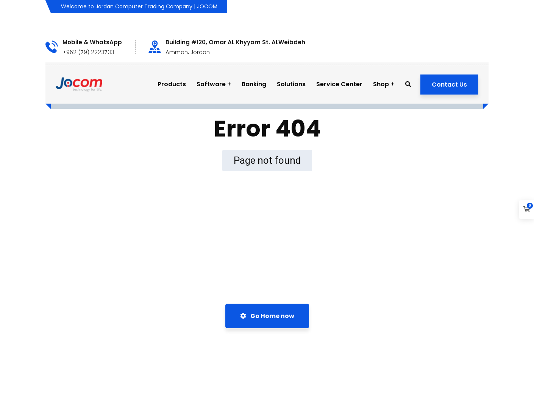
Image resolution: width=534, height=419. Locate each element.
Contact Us (449, 84)
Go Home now (267, 316)
